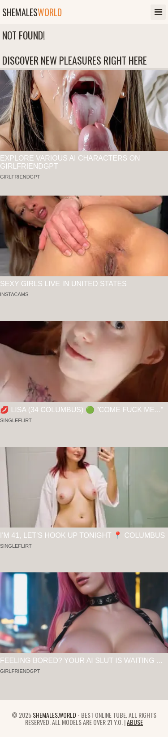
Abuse (135, 722)
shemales (32, 12)
